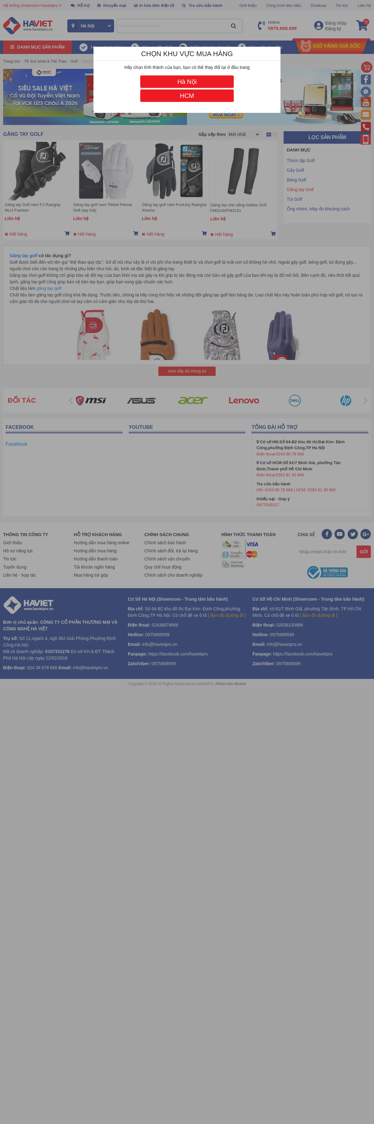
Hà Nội (187, 81)
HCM (187, 95)
